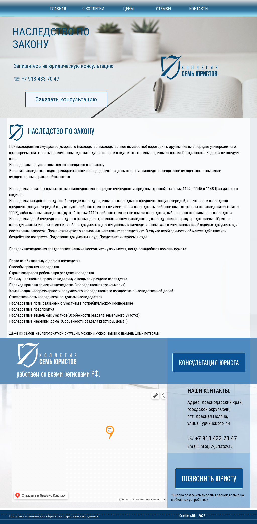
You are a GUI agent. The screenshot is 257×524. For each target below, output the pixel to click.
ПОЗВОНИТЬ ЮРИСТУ (209, 478)
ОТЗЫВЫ (163, 8)
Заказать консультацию (66, 99)
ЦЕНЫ (128, 8)
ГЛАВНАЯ (58, 8)
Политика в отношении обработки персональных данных (53, 516)
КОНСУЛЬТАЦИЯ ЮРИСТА (209, 362)
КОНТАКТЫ (198, 8)
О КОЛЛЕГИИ (93, 8)
